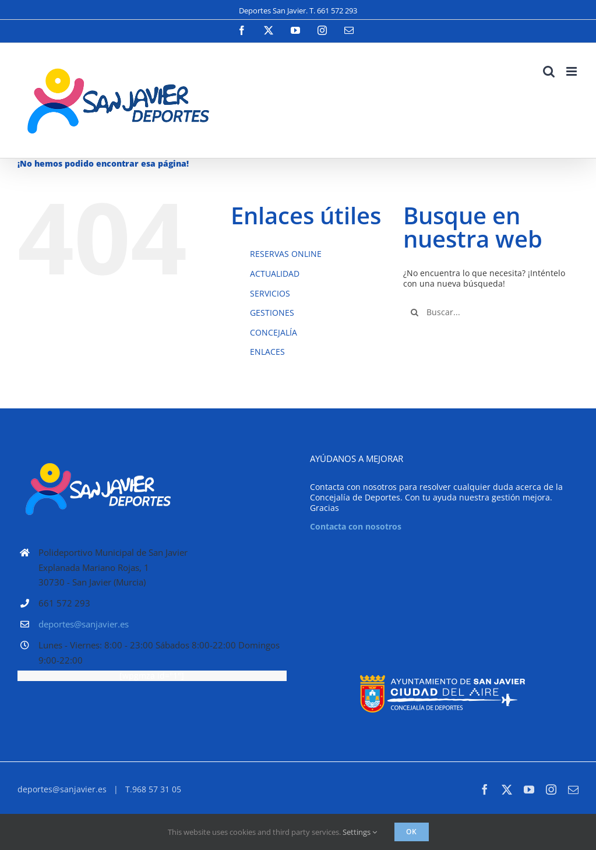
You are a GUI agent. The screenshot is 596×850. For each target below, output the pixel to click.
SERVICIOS (270, 293)
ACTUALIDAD (274, 273)
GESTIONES (272, 312)
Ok (411, 832)
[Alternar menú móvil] (572, 71)
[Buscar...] (491, 312)
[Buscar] (414, 312)
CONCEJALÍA (273, 332)
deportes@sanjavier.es (83, 624)
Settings (360, 832)
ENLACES (267, 351)
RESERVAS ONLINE (286, 253)
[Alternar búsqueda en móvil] (549, 71)
